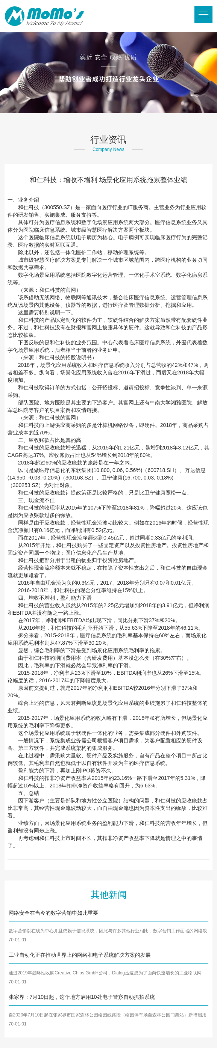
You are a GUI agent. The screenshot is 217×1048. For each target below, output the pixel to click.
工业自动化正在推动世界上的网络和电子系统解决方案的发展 (80, 955)
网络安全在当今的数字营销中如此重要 (53, 913)
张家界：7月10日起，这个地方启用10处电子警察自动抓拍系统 (82, 997)
